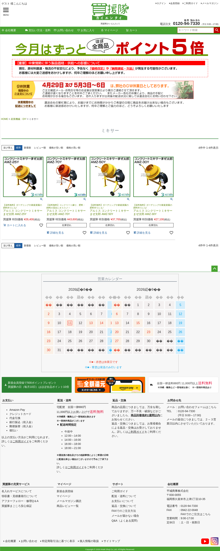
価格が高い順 (73, 147)
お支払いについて (123, 501)
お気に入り (86, 30)
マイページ (109, 30)
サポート (117, 484)
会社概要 (9, 30)
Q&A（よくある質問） (125, 520)
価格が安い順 (56, 147)
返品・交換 (119, 400)
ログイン (161, 3)
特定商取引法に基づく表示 (58, 540)
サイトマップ (111, 540)
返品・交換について (124, 505)
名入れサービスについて (17, 491)
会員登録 (175, 3)
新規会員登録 (65, 491)
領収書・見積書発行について (19, 496)
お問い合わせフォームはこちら (197, 407)
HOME (4, 119)
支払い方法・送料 (38, 30)
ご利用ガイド (191, 3)
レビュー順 (40, 147)
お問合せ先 (174, 400)
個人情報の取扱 (88, 540)
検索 (217, 30)
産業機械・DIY (18, 119)
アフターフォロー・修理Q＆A (20, 501)
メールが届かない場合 (125, 515)
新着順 (27, 147)
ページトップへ (214, 269)
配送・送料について (124, 496)
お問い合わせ (64, 30)
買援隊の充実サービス (16, 484)
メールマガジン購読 (69, 501)
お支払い (7, 400)
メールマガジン (210, 3)
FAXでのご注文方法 (124, 510)
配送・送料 (64, 400)
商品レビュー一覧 (68, 505)
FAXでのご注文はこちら (196, 514)
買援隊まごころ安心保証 (17, 505)
